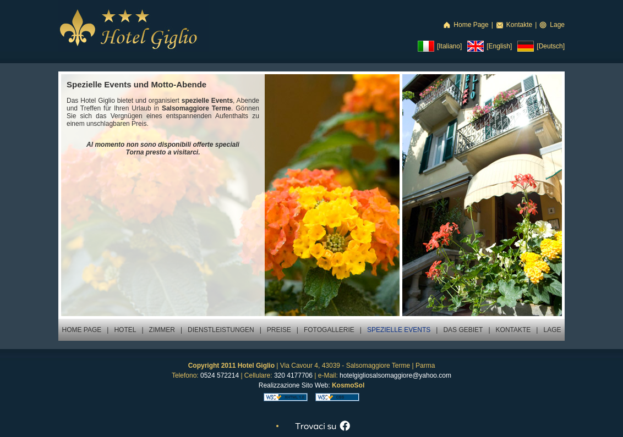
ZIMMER (162, 330)
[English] (499, 46)
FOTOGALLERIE (329, 330)
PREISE (279, 330)
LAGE (552, 330)
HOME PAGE (81, 330)
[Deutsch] (551, 46)
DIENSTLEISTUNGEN (221, 330)
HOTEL (125, 330)
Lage (557, 25)
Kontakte (519, 25)
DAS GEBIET (463, 330)
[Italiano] (449, 46)
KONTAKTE (513, 330)
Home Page (470, 25)
